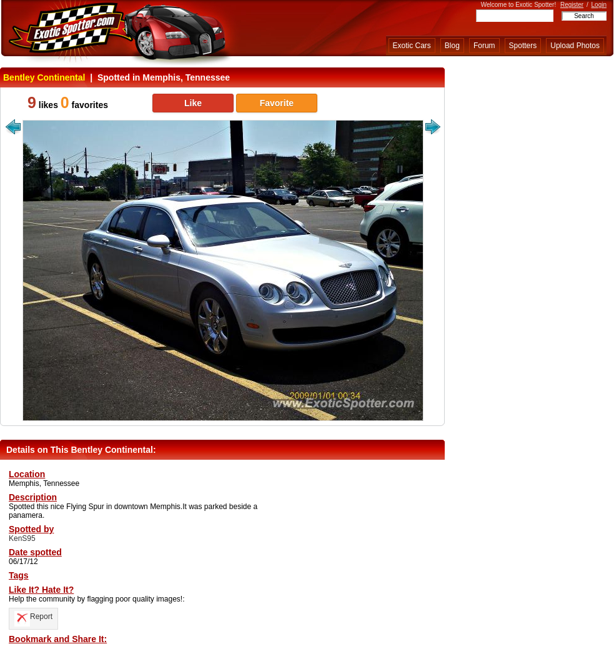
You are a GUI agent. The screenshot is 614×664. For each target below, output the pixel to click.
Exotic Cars (412, 45)
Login (599, 4)
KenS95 (22, 538)
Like (193, 103)
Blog (452, 45)
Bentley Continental (44, 77)
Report (33, 616)
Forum (484, 45)
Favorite (277, 103)
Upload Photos (575, 45)
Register (571, 4)
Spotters (523, 45)
